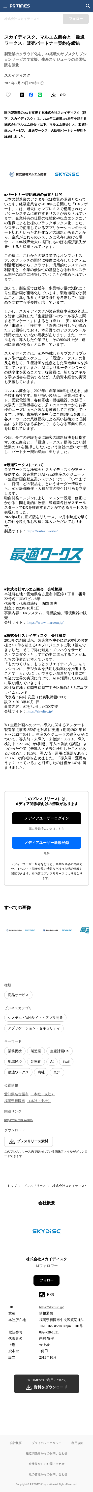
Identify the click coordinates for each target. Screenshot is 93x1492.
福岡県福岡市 (14, 1101)
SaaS (66, 1061)
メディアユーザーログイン (46, 818)
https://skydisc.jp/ (40, 711)
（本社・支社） (43, 1094)
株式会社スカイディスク (70, 1186)
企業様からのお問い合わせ (46, 1464)
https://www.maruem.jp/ (46, 622)
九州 (57, 1072)
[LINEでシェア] (40, 95)
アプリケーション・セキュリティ (34, 1028)
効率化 (36, 1061)
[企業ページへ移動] (46, 1233)
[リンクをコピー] (63, 95)
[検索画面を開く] (88, 6)
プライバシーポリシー (47, 1443)
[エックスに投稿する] (22, 95)
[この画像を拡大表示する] (21, 930)
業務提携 (15, 1051)
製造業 (36, 1051)
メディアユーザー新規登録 (46, 843)
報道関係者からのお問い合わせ (46, 1453)
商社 (41, 1072)
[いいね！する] (8, 95)
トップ (12, 1186)
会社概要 (16, 1443)
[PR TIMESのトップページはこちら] (20, 6)
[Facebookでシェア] (31, 95)
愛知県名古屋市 (16, 1094)
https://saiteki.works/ (42, 531)
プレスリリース (34, 1186)
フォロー (47, 1280)
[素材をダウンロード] (54, 95)
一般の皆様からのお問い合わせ (46, 1474)
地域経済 (15, 1061)
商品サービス (18, 995)
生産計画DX (59, 1051)
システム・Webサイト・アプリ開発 (35, 1018)
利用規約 (77, 1443)
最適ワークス (18, 1072)
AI (52, 1061)
